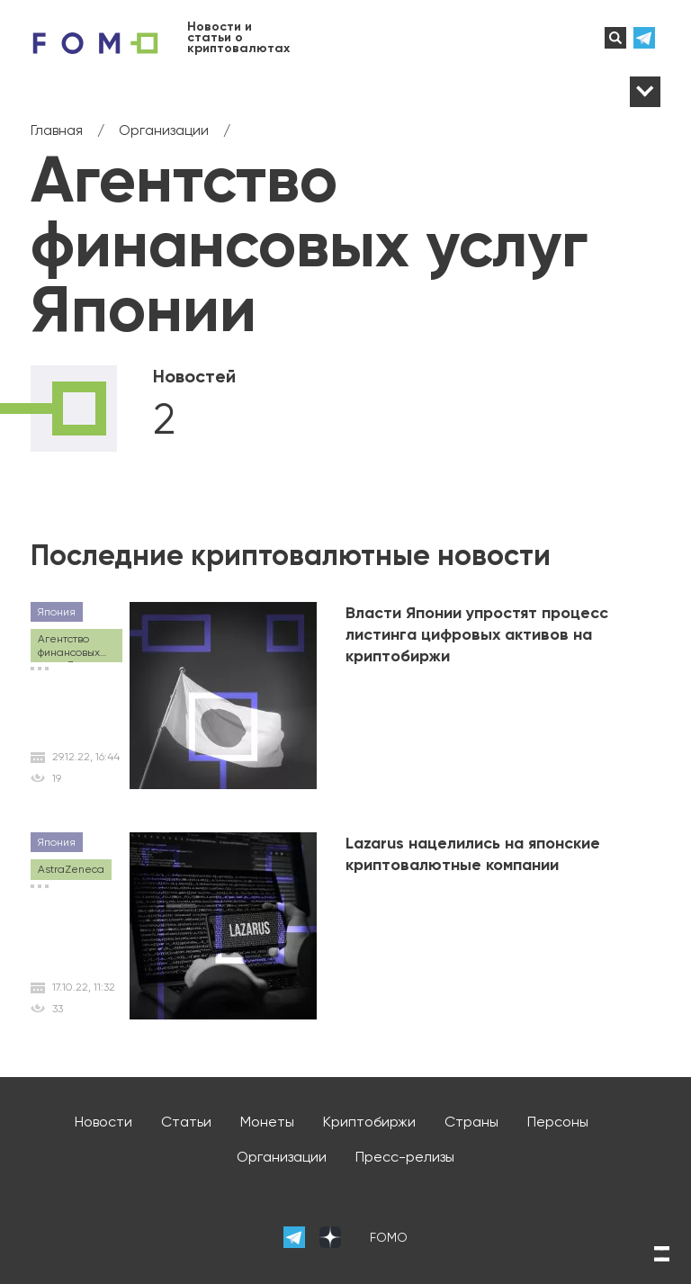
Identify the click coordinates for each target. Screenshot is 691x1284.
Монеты (267, 1121)
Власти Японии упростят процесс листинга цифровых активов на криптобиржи (477, 634)
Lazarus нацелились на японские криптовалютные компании (473, 854)
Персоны (557, 1121)
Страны (471, 1121)
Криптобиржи (369, 1121)
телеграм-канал (646, 38)
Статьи (186, 1121)
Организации (282, 1156)
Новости (103, 1121)
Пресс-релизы (404, 1156)
